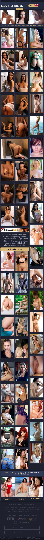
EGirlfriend (12, 7)
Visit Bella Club (15, 249)
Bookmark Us (22, 528)
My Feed (33, 6)
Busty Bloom (22, 1)
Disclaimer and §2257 (34, 538)
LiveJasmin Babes (9, 1)
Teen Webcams (38, 1)
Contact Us (22, 532)
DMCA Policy (31, 537)
